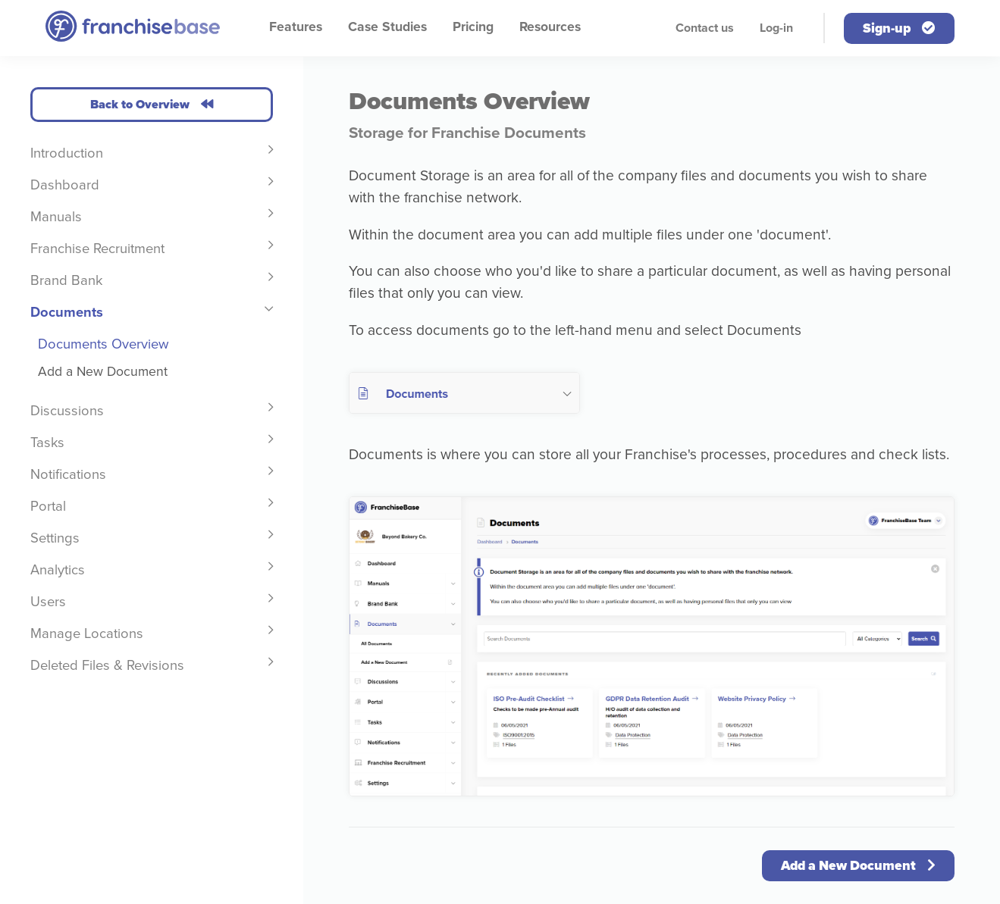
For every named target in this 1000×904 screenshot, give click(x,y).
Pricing (473, 27)
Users (48, 601)
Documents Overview (103, 344)
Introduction (66, 153)
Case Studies (387, 27)
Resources (550, 27)
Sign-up (899, 28)
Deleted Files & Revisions (107, 665)
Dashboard (64, 185)
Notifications (68, 474)
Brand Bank (66, 280)
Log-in (776, 28)
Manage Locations (86, 633)
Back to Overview (151, 104)
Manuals (56, 216)
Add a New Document (103, 372)
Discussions (67, 410)
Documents (66, 312)
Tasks (47, 442)
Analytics (57, 569)
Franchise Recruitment (97, 248)
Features (295, 27)
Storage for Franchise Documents (467, 133)
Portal (48, 506)
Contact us (705, 28)
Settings (55, 538)
